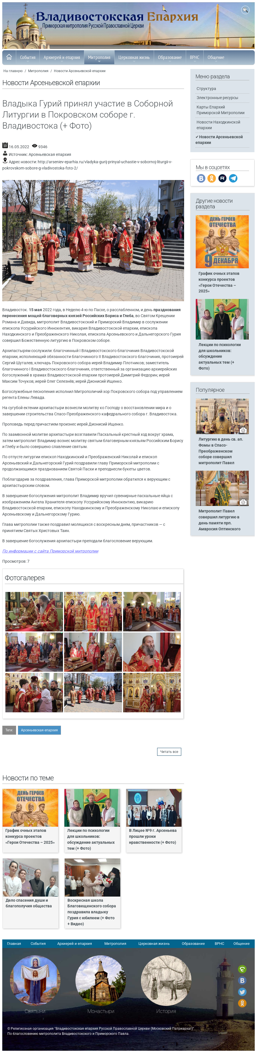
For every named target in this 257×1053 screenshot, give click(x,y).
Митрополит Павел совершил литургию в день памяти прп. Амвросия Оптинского (220, 520)
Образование (170, 59)
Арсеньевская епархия (50, 154)
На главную (13, 71)
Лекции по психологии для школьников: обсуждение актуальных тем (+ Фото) (91, 839)
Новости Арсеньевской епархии (80, 71)
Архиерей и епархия (62, 59)
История (166, 1011)
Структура (206, 88)
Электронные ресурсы (217, 97)
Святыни (35, 1011)
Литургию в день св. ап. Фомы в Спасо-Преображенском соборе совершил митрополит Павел (221, 451)
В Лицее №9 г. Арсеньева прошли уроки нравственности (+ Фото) (153, 836)
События (27, 59)
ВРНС (194, 59)
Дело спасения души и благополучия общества (29, 903)
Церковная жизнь (134, 59)
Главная (14, 943)
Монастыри (100, 1011)
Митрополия (99, 59)
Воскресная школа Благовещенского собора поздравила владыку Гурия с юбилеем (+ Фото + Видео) (92, 912)
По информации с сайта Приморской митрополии (50, 551)
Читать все (169, 752)
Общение (216, 59)
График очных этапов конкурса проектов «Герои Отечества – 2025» (30, 836)
